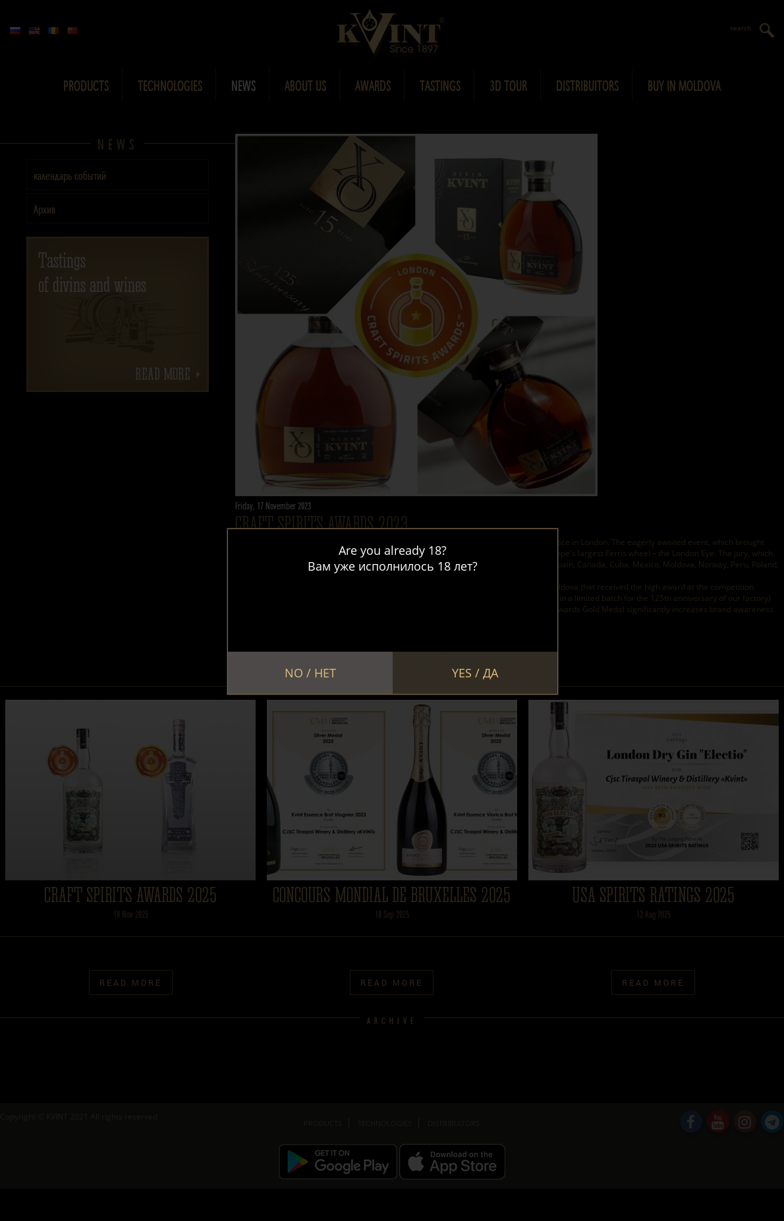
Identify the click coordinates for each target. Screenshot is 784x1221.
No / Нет (310, 673)
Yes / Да (475, 673)
